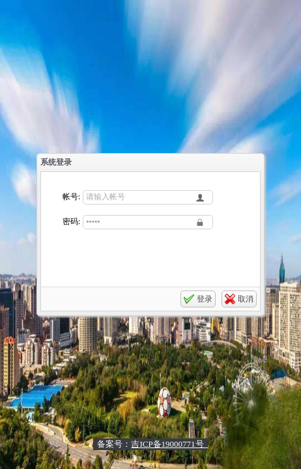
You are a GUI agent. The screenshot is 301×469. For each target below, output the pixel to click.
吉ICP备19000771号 (169, 444)
